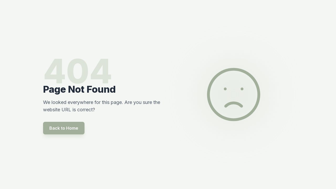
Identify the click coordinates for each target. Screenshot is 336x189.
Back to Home (63, 128)
